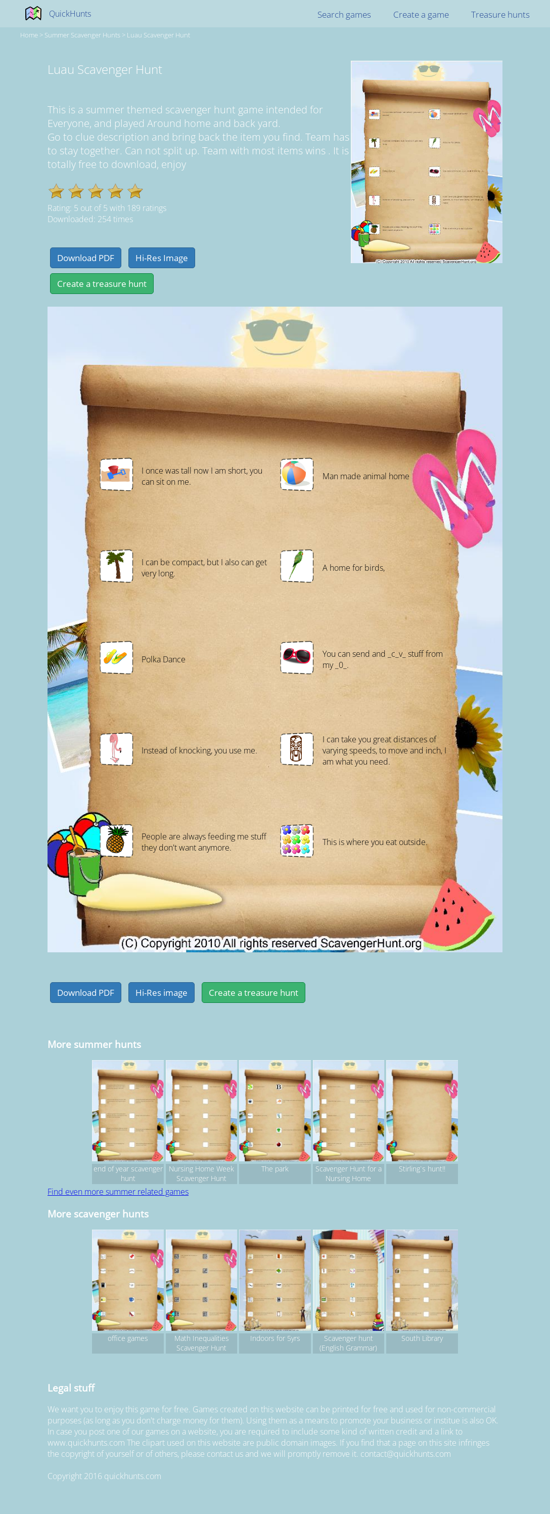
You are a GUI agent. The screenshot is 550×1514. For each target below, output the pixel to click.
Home (29, 34)
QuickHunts (70, 13)
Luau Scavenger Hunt (158, 34)
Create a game (421, 14)
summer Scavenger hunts (82, 34)
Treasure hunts (500, 14)
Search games (344, 14)
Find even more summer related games (118, 1191)
